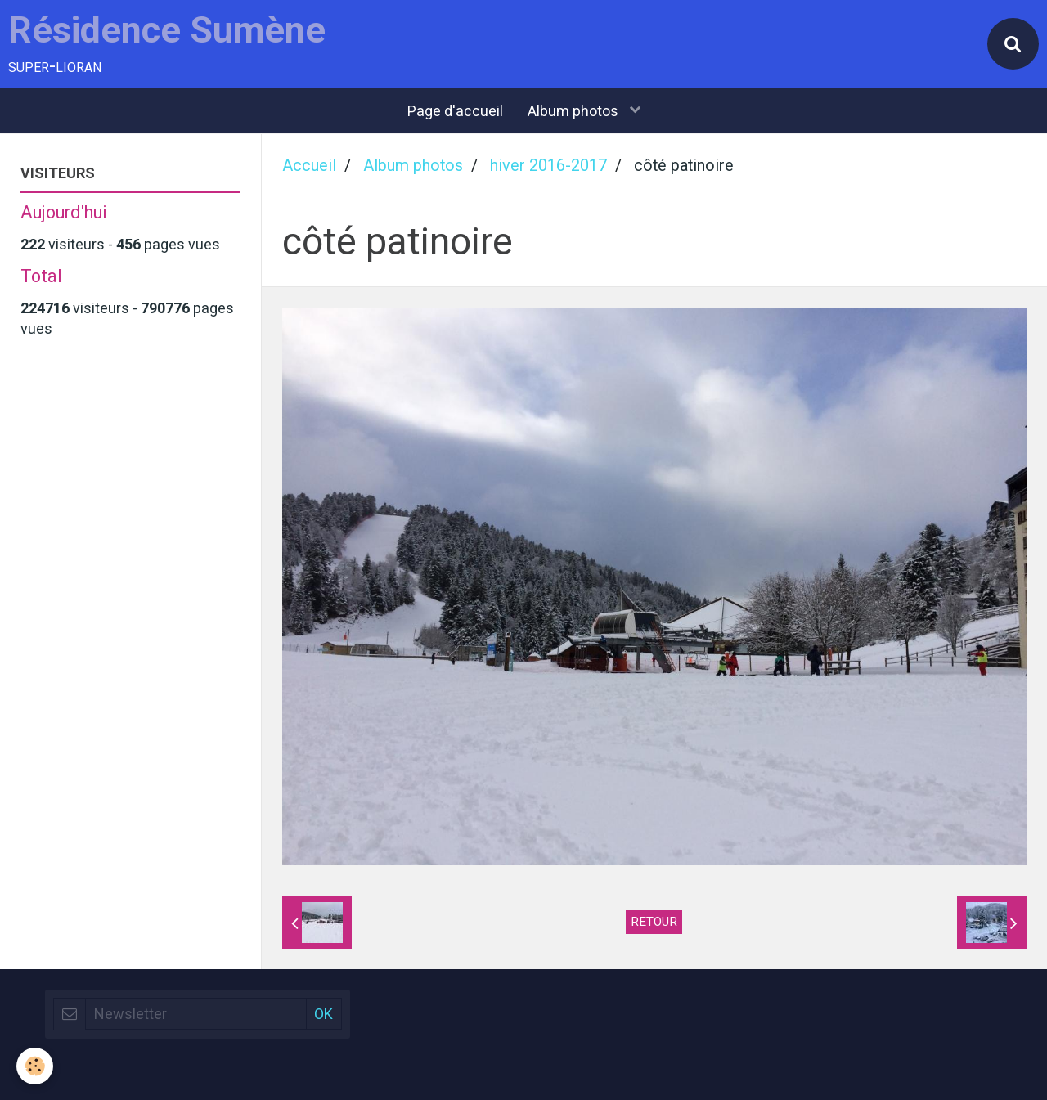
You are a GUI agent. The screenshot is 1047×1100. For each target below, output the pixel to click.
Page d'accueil (455, 110)
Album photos (575, 110)
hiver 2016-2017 (548, 165)
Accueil (309, 165)
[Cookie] (34, 1066)
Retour (654, 921)
